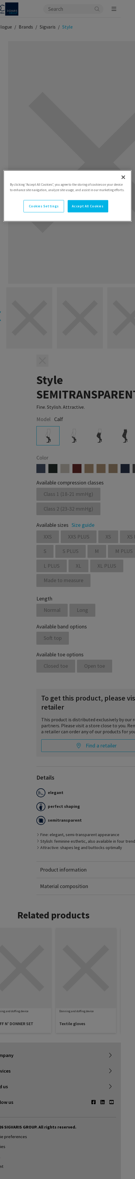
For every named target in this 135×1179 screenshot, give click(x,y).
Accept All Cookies (87, 206)
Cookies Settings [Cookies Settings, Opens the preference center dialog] (44, 206)
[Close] (123, 177)
